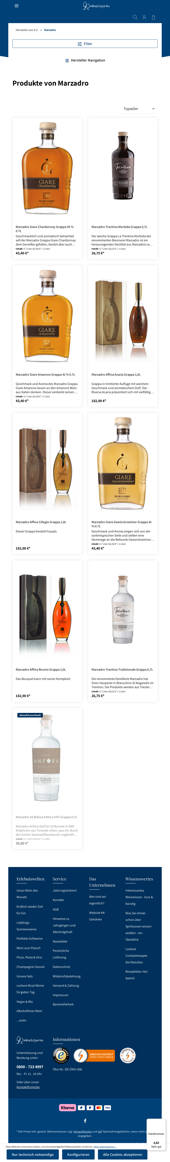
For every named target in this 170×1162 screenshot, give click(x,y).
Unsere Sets (25, 976)
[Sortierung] (139, 97)
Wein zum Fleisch (29, 948)
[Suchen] (135, 6)
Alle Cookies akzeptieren (122, 1154)
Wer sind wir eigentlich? (97, 899)
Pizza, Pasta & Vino (29, 957)
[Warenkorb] (153, 6)
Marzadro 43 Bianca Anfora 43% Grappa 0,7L (46, 805)
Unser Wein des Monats (27, 893)
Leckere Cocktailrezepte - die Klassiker (137, 955)
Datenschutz (61, 967)
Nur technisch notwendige (33, 1154)
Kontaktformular (28, 1087)
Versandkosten (83, 1131)
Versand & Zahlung (66, 985)
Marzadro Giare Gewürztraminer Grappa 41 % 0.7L (122, 512)
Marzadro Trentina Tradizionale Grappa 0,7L (122, 658)
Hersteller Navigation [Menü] (85, 48)
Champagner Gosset (31, 967)
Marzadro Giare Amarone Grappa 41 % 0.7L (45, 363)
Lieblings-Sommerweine (26, 925)
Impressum (60, 995)
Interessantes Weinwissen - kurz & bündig (139, 897)
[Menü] (16, 6)
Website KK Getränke (97, 916)
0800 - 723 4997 (30, 1066)
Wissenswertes (139, 878)
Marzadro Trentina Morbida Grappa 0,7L (119, 215)
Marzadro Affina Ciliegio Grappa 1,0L (41, 510)
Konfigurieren (78, 1154)
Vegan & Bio (25, 1001)
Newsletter (60, 941)
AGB (56, 909)
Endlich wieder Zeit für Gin (30, 909)
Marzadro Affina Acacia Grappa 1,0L (116, 363)
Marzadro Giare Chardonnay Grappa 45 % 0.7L (45, 217)
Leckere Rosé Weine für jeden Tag (30, 988)
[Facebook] (85, 1122)
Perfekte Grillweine (30, 938)
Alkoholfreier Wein (29, 1011)
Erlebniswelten (31, 878)
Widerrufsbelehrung (67, 976)
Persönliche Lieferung (61, 953)
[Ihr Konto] (144, 6)
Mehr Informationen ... (105, 1146)
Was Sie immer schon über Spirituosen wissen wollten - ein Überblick (138, 926)
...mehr (21, 1020)
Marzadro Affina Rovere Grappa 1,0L (41, 658)
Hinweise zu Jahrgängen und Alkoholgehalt (64, 925)
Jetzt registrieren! (65, 890)
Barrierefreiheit (63, 1004)
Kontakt (58, 900)
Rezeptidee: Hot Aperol (136, 974)
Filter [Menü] (85, 32)
